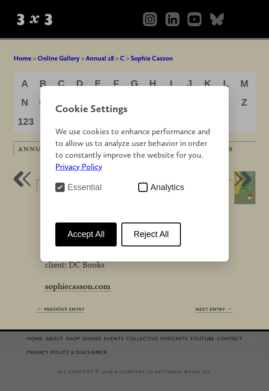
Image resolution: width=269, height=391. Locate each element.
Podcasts (173, 338)
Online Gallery (58, 58)
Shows (91, 338)
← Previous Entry (60, 308)
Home (22, 58)
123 (26, 121)
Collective (142, 338)
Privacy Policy (78, 166)
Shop (73, 338)
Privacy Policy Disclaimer (67, 351)
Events (114, 338)
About (54, 338)
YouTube (202, 338)
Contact (229, 338)
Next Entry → (213, 308)
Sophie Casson (152, 58)
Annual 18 (100, 58)
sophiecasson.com (78, 286)
